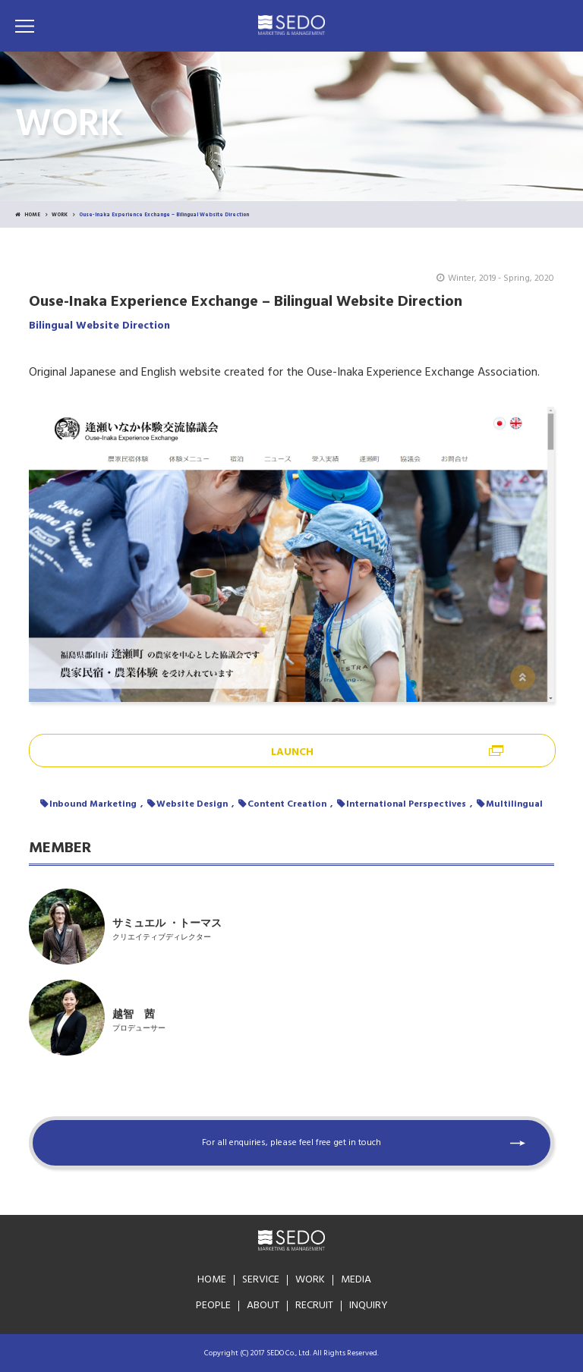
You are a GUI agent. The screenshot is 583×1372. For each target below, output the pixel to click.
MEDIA (356, 1280)
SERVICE (260, 1280)
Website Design (192, 804)
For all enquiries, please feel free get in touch (291, 1142)
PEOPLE (213, 1305)
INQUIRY (368, 1305)
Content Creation (286, 804)
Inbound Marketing (93, 804)
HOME (27, 215)
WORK (60, 215)
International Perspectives (406, 804)
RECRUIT (314, 1305)
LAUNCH (292, 752)
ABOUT (263, 1305)
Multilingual (514, 804)
